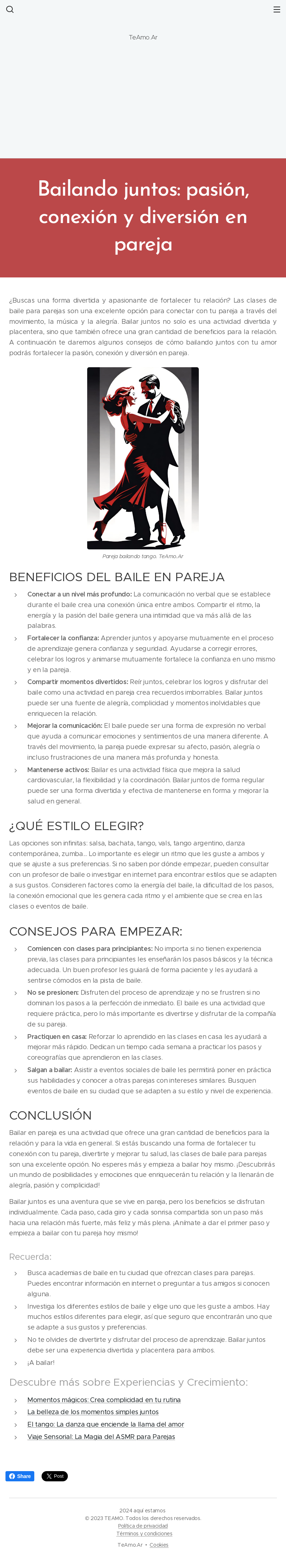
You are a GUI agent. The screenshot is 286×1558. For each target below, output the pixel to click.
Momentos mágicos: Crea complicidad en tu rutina (104, 1400)
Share (20, 1476)
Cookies (159, 1545)
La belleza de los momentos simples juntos (93, 1412)
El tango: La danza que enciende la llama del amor (105, 1424)
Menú (277, 9)
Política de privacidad (143, 1526)
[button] (9, 9)
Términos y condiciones (144, 1533)
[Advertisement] (143, 100)
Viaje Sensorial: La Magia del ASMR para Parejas (101, 1437)
